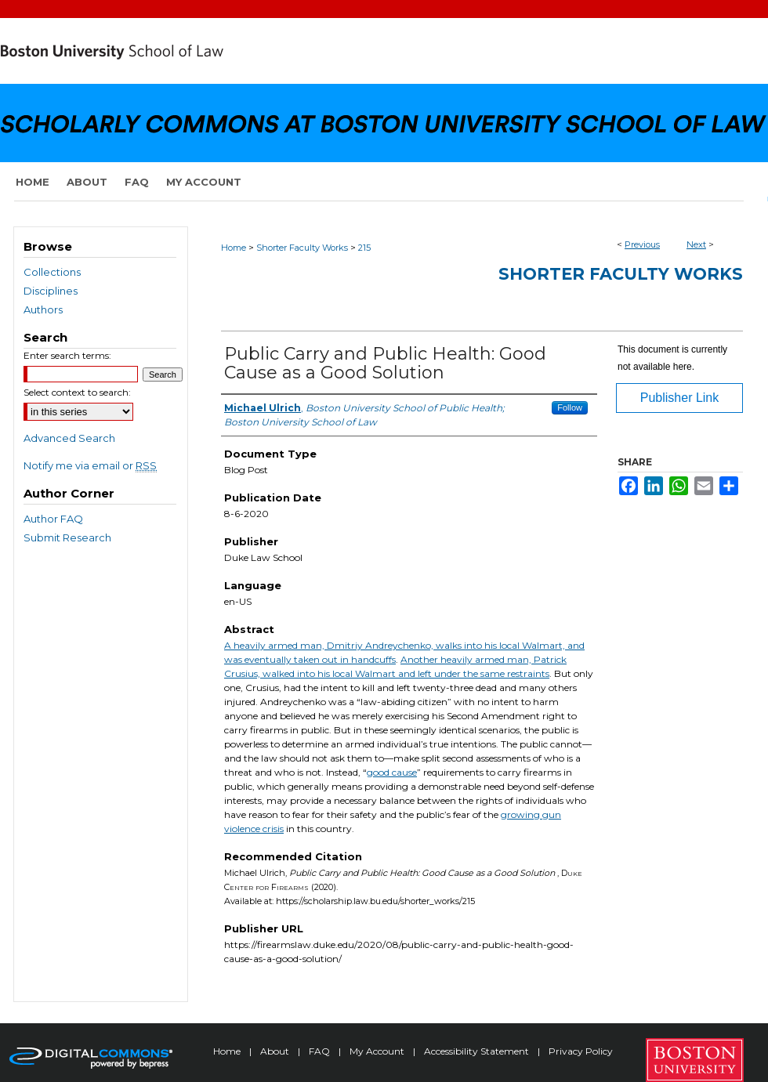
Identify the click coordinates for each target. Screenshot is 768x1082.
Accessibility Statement (477, 1051)
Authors (43, 309)
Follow (569, 407)
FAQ (320, 1051)
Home (233, 247)
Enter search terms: (67, 355)
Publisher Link (679, 397)
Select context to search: (77, 392)
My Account (378, 1051)
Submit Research (67, 537)
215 (364, 247)
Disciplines (51, 290)
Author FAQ (53, 518)
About (276, 1051)
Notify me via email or (90, 465)
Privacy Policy (581, 1051)
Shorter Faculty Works (302, 247)
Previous (642, 244)
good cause (392, 772)
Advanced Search (69, 438)
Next (696, 244)
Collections (52, 272)
